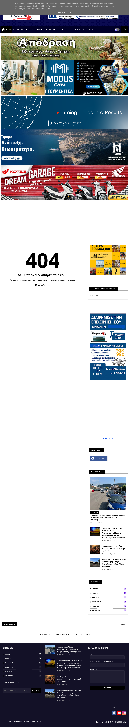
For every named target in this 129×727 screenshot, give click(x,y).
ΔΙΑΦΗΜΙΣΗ (88, 29)
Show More (122, 624)
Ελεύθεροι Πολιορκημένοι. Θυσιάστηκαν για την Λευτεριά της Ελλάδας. (114, 548)
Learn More (61, 12)
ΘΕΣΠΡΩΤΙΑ (18, 29)
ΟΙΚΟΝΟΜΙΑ (50, 29)
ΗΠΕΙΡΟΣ (29, 29)
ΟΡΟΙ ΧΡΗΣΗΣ (120, 722)
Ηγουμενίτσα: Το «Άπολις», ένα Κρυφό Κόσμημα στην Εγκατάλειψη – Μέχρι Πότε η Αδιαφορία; (114, 563)
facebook (100, 458)
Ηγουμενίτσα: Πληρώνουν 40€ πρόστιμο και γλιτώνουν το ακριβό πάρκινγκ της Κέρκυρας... (107, 517)
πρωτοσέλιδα (108, 438)
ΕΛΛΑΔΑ (39, 29)
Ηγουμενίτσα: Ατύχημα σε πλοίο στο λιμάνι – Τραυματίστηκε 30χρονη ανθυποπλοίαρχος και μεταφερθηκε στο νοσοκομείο (113, 533)
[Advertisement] (64, 219)
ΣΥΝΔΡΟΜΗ (109, 610)
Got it (71, 12)
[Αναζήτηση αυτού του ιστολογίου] (17, 690)
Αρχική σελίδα (42, 285)
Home (8, 29)
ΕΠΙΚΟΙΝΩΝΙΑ (74, 29)
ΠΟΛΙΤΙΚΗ (62, 29)
